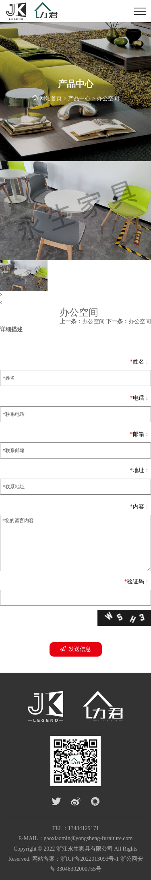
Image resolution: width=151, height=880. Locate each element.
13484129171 (83, 828)
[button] (75, 295)
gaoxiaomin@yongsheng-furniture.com (88, 838)
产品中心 (79, 99)
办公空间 (108, 99)
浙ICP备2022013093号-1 (89, 859)
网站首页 (50, 99)
